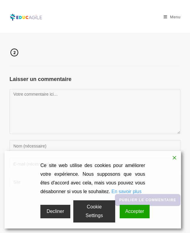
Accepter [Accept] (134, 211)
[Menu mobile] (172, 17)
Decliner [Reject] (55, 211)
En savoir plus (126, 191)
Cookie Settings (94, 211)
